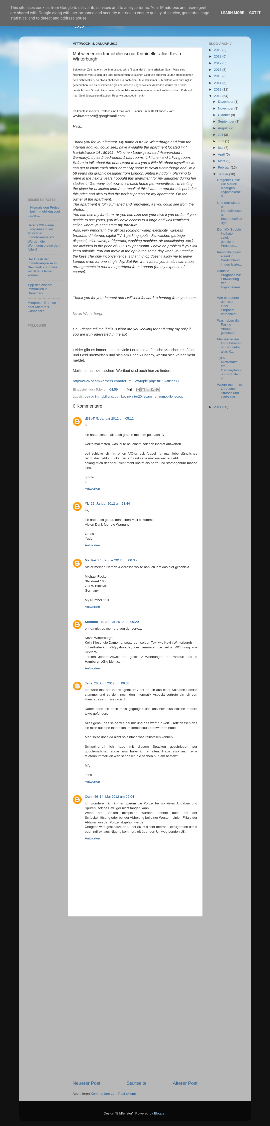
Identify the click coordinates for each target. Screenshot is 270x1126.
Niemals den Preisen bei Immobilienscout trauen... (44, 211)
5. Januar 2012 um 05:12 (115, 418)
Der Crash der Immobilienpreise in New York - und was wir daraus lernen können (42, 267)
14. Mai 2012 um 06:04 (117, 796)
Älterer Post (185, 1083)
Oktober (224, 115)
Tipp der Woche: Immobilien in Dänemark (40, 289)
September (227, 121)
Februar (224, 167)
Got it (255, 13)
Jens (89, 683)
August (224, 128)
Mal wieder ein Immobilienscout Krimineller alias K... (229, 345)
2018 (218, 56)
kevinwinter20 (131, 396)
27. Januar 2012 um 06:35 (117, 560)
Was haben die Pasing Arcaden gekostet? (228, 327)
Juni (221, 141)
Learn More (232, 13)
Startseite (137, 1083)
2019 (218, 50)
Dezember (226, 102)
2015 (218, 76)
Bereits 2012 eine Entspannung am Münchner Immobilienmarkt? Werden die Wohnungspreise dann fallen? (44, 237)
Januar (223, 174)
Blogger (160, 1113)
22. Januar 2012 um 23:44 (110, 503)
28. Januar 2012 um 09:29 (119, 622)
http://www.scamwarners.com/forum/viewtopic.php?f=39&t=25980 (127, 381)
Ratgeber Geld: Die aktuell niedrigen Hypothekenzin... (229, 188)
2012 (218, 96)
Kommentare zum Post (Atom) (113, 1093)
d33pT (90, 418)
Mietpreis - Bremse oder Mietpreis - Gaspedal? (42, 307)
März (222, 161)
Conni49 (91, 796)
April (222, 154)
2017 (218, 63)
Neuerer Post (86, 1083)
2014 (218, 83)
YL (87, 503)
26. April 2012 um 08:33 (112, 683)
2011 (218, 407)
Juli (221, 135)
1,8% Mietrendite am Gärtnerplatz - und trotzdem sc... (229, 368)
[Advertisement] (135, 998)
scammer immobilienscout (163, 396)
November (226, 108)
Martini (90, 560)
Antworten (92, 488)
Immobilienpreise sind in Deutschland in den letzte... (229, 258)
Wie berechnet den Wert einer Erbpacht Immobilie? (228, 306)
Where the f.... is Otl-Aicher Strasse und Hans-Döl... (229, 391)
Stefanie (91, 622)
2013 (218, 89)
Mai (221, 148)
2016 (218, 70)
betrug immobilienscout (102, 396)
